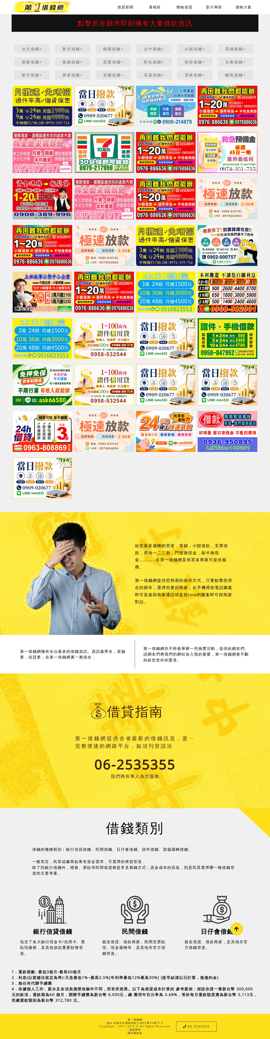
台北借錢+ (32, 48)
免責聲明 (135, 1029)
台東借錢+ (235, 61)
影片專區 (214, 7)
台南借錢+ (195, 48)
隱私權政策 (135, 1033)
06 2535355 (196, 1026)
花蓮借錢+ (154, 74)
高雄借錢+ (235, 48)
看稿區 (155, 7)
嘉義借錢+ (72, 61)
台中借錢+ (154, 48)
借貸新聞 (125, 7)
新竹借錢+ (32, 74)
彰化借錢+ (154, 61)
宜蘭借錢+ (113, 74)
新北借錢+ (72, 48)
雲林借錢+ (195, 74)
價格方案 (244, 7)
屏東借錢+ (72, 74)
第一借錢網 (135, 1019)
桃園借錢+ (113, 48)
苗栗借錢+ (113, 61)
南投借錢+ (195, 61)
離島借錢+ (235, 74)
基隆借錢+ (32, 61)
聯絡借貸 (185, 7)
